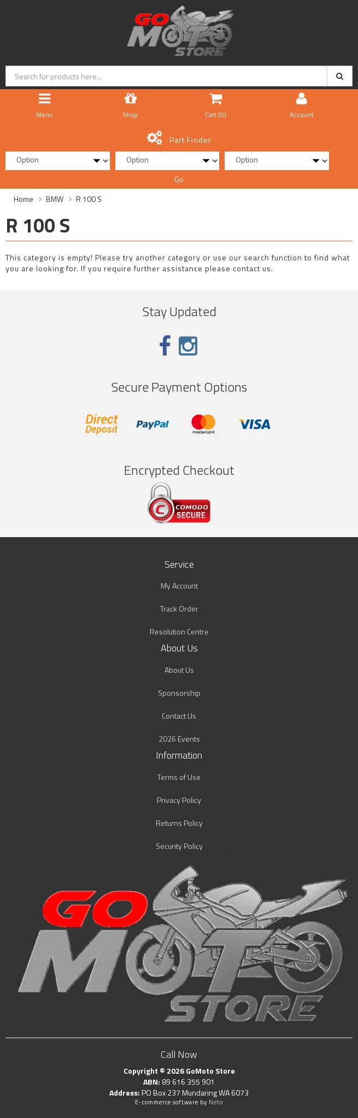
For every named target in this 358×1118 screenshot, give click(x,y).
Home (23, 199)
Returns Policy (179, 823)
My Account (179, 585)
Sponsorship (179, 692)
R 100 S (89, 199)
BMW (54, 199)
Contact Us (179, 715)
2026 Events (179, 738)
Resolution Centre (179, 631)
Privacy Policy (179, 800)
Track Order (179, 608)
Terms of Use (179, 777)
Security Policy (179, 846)
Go (179, 179)
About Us (179, 670)
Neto (216, 1102)
